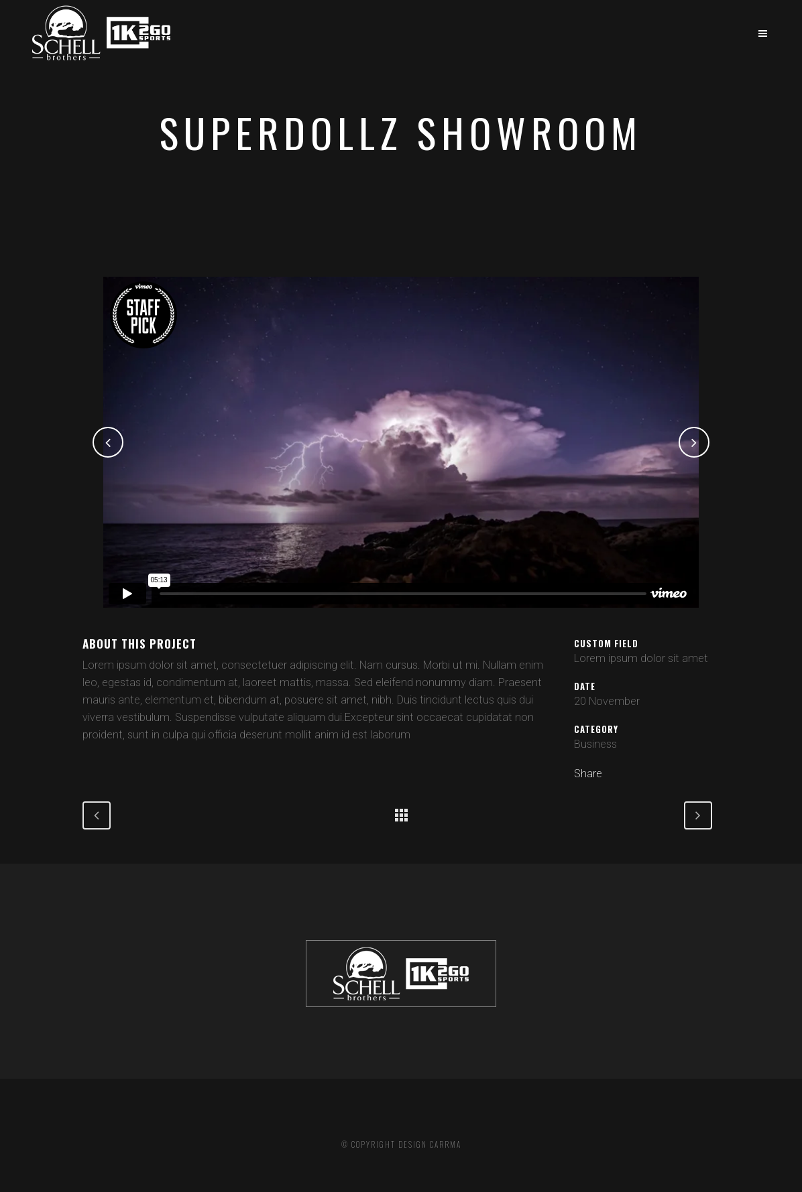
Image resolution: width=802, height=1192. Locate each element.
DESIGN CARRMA (429, 1144)
